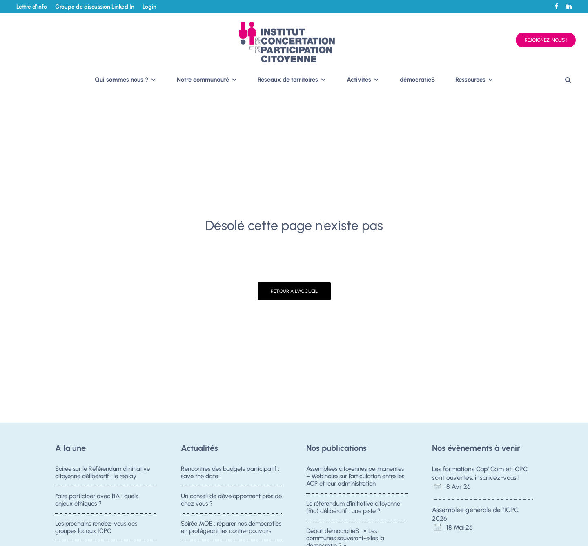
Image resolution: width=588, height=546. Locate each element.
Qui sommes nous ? (121, 79)
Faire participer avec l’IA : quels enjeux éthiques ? (96, 500)
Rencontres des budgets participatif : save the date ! (230, 472)
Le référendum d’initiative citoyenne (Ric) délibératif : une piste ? (353, 507)
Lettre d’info (31, 6)
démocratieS (417, 79)
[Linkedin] (569, 6)
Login (149, 6)
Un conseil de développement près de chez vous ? (231, 500)
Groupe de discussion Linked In (94, 6)
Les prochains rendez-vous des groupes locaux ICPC (96, 528)
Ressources (470, 79)
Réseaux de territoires (288, 79)
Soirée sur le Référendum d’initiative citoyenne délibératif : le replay (102, 472)
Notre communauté (203, 79)
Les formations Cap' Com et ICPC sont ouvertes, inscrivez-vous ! (480, 473)
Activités (359, 79)
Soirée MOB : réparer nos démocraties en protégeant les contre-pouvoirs (231, 528)
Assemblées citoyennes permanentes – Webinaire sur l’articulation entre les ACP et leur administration (355, 476)
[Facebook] (556, 6)
